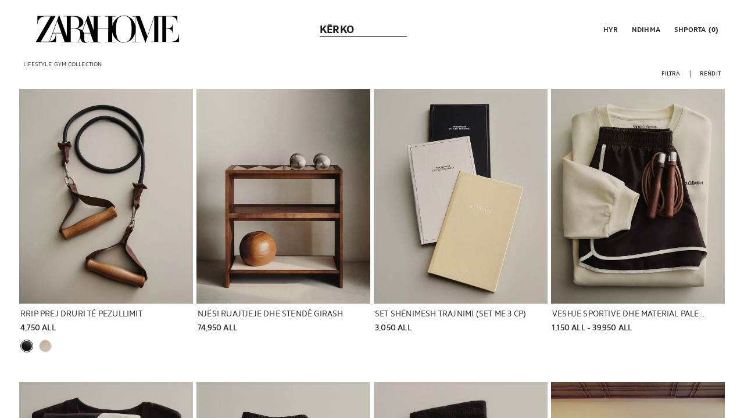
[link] (107, 29)
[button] (609, 29)
